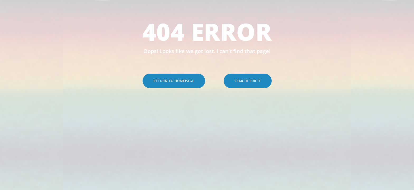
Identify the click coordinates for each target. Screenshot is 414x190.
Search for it (247, 81)
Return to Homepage (173, 81)
